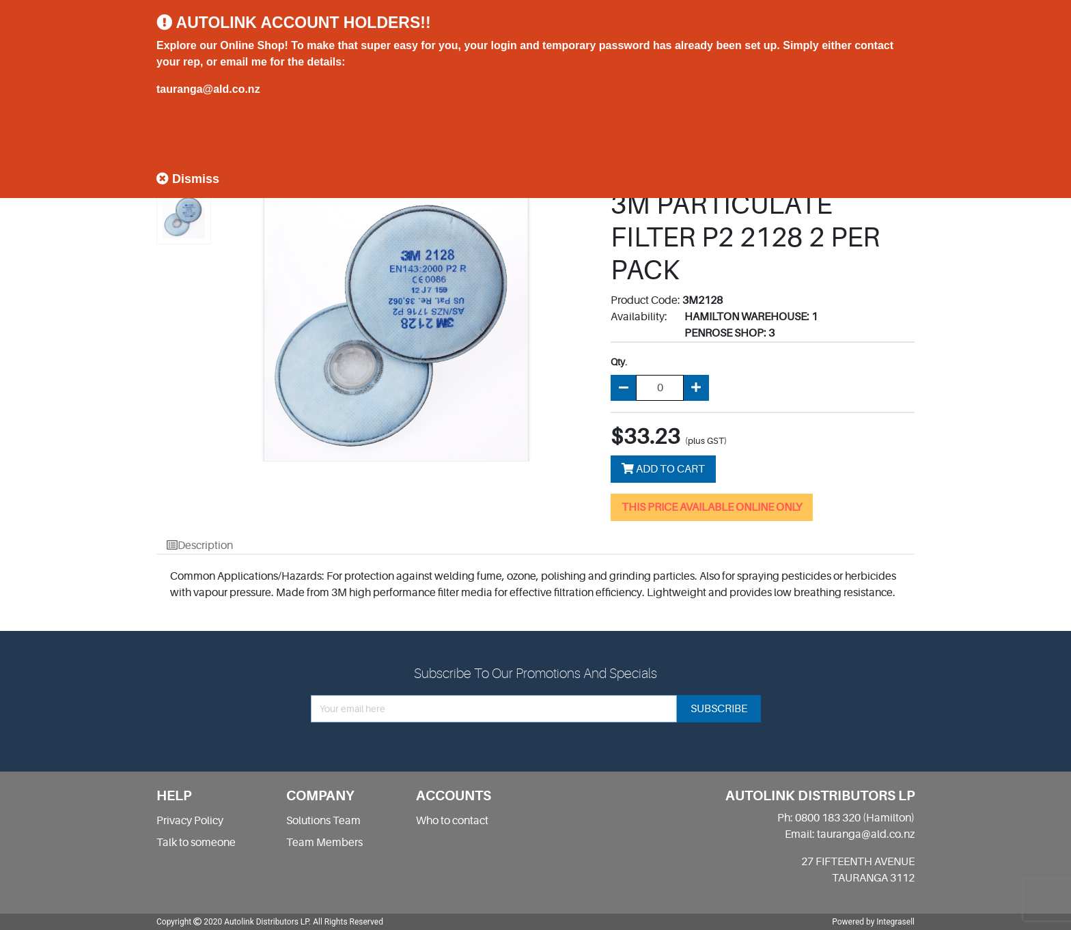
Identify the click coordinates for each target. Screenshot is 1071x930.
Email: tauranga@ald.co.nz (850, 834)
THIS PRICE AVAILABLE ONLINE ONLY (712, 507)
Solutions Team (323, 821)
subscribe (719, 709)
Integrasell (895, 922)
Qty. (619, 361)
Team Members (324, 842)
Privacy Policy (189, 821)
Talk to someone (196, 842)
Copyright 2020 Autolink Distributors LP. (233, 922)
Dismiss (187, 179)
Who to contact (452, 821)
